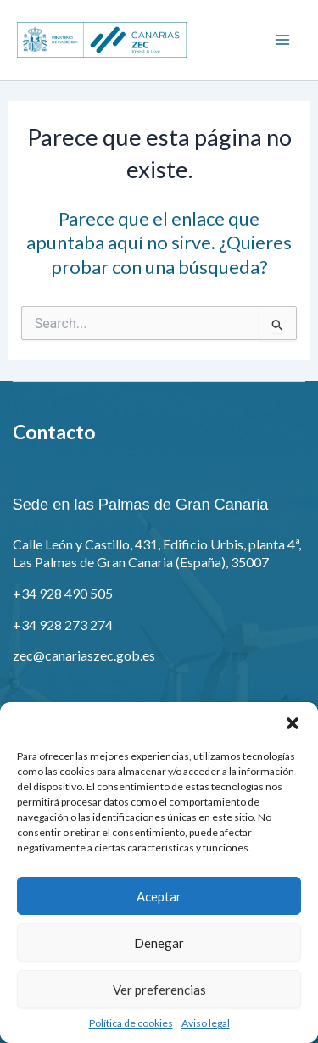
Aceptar (159, 896)
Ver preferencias (159, 989)
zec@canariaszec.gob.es (84, 655)
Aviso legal (205, 1023)
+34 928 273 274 (63, 624)
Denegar (159, 943)
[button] (292, 723)
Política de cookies (131, 1023)
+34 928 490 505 (63, 593)
